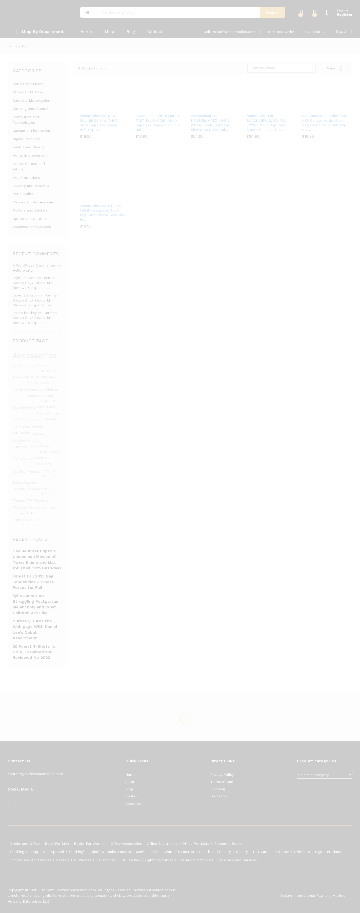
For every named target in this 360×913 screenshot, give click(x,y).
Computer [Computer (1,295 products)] (48, 395)
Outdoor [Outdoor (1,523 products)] (20, 471)
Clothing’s (77, 852)
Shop (109, 32)
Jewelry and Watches (31, 186)
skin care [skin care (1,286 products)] (47, 488)
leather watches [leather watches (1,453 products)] (26, 440)
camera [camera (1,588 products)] (20, 390)
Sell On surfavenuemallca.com (230, 32)
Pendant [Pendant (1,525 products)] (35, 471)
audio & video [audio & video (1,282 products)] (47, 371)
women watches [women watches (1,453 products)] (26, 520)
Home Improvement (30, 155)
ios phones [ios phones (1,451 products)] (22, 426)
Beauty (242, 852)
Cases (61, 860)
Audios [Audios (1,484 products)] (18, 377)
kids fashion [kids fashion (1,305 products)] (22, 432)
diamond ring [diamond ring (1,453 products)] (24, 407)
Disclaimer (219, 796)
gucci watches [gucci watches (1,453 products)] (47, 413)
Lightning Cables (159, 860)
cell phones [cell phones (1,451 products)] (48, 390)
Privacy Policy (222, 774)
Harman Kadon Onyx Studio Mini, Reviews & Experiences (34, 283)
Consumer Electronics (31, 131)
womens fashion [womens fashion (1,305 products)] (25, 513)
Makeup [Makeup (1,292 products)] (45, 446)
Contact (155, 32)
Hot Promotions (26, 177)
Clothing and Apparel (30, 109)
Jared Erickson (25, 295)
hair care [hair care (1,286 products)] (19, 419)
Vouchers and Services (32, 227)
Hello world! (23, 270)
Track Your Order (280, 32)
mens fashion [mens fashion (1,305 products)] (49, 452)
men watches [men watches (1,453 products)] (23, 458)
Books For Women (90, 843)
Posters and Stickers (30, 210)
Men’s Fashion (147, 852)
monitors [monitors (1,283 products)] (41, 458)
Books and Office (27, 92)
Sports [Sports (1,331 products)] (45, 494)
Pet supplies (23, 194)
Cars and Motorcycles (31, 100)
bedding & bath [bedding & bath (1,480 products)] (37, 383)
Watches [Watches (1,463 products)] (49, 507)
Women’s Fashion (179, 852)
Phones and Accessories (33, 202)
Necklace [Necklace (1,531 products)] (43, 464)
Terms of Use (221, 782)
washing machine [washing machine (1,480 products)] (27, 507)
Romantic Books (228, 843)
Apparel (57, 852)
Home (86, 32)
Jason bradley (25, 313)
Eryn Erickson (24, 278)
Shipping (217, 789)
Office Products (195, 843)
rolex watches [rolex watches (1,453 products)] (25, 482)
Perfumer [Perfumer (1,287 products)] (49, 470)
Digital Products (26, 139)
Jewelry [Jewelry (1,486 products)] (37, 426)
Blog (131, 32)
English (341, 31)
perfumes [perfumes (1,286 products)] (49, 476)
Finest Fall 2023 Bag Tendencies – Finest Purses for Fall (33, 582)
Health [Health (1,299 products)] (51, 419)
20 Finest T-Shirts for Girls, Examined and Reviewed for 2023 (35, 652)
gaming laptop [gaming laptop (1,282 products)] (46, 407)
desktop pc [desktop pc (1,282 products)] (48, 401)
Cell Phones (81, 860)
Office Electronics (162, 843)
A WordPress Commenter (34, 265)
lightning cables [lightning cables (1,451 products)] (26, 447)
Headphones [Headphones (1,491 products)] (36, 420)
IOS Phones (130, 860)
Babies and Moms (28, 84)
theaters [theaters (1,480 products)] (20, 500)
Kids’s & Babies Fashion (111, 852)
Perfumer (281, 852)
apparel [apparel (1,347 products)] (44, 365)
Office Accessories (126, 843)
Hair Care (260, 852)
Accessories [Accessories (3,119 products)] (34, 355)
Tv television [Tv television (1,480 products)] (38, 500)
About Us (133, 803)
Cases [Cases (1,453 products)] (33, 390)
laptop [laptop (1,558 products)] (38, 433)
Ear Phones (105, 860)
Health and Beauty (29, 147)
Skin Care (302, 852)
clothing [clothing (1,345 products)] (34, 396)
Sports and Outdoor (30, 219)
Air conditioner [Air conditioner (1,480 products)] (25, 365)
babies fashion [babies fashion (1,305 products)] (35, 376)
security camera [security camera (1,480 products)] (26, 489)
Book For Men (57, 843)
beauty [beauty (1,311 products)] (51, 376)
